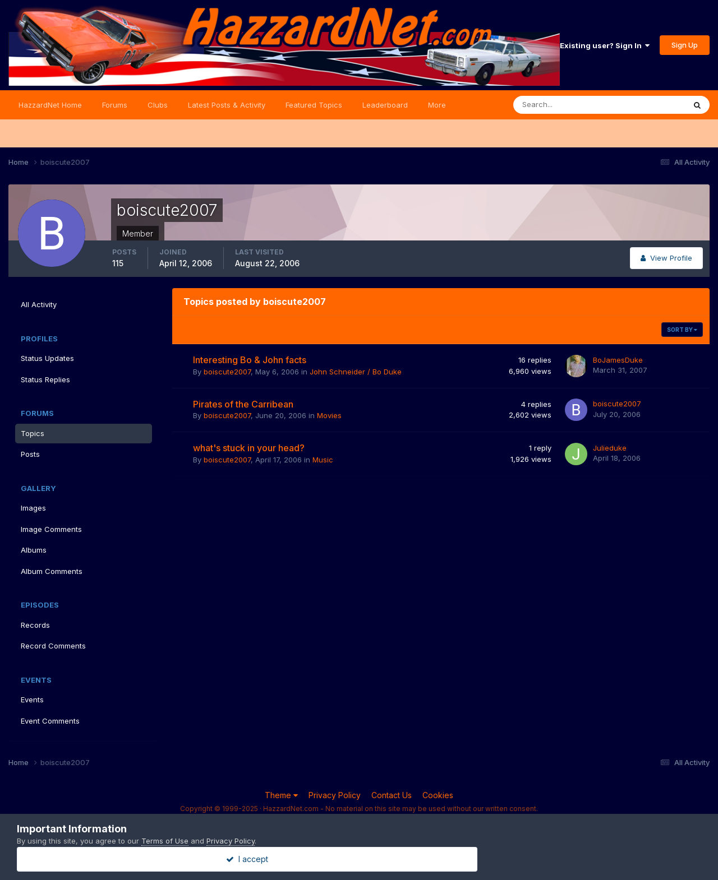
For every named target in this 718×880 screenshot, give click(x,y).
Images (33, 507)
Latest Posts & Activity (226, 104)
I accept (359, 859)
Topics (32, 433)
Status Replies (45, 379)
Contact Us (391, 795)
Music (322, 459)
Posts (30, 454)
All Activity (39, 304)
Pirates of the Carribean (243, 404)
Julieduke (610, 447)
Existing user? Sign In (605, 45)
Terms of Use (164, 840)
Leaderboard (385, 104)
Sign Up (684, 44)
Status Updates (47, 358)
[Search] (562, 105)
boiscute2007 (227, 371)
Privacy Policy (335, 795)
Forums (114, 104)
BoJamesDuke (618, 359)
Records (35, 624)
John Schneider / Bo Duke (356, 371)
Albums (34, 549)
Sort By (682, 329)
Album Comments (51, 571)
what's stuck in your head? (249, 447)
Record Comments (53, 645)
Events (32, 699)
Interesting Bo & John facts (249, 359)
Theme (281, 795)
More (437, 104)
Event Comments (50, 720)
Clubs (158, 104)
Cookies (437, 795)
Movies (329, 415)
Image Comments (51, 529)
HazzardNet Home (50, 104)
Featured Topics (314, 104)
